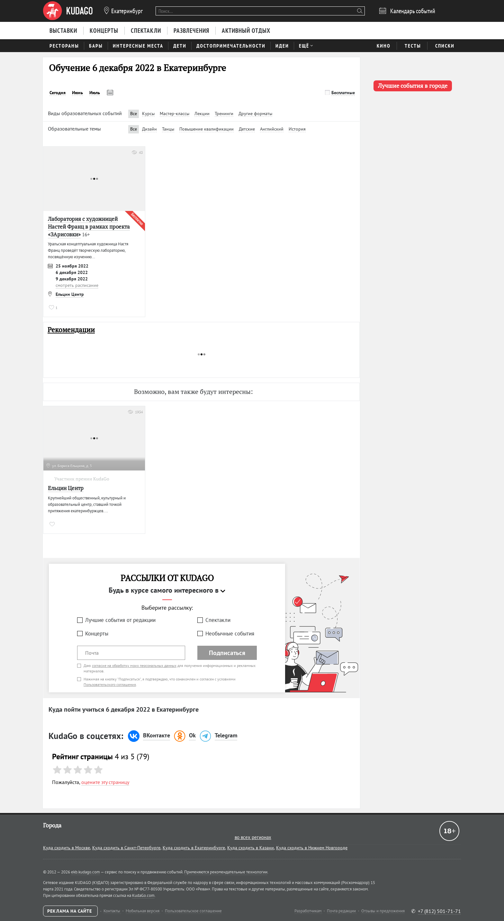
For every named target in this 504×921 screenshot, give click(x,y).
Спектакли (217, 620)
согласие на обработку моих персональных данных (134, 665)
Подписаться (227, 653)
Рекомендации (71, 329)
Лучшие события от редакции (120, 620)
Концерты (96, 633)
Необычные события (229, 633)
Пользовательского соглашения (110, 684)
